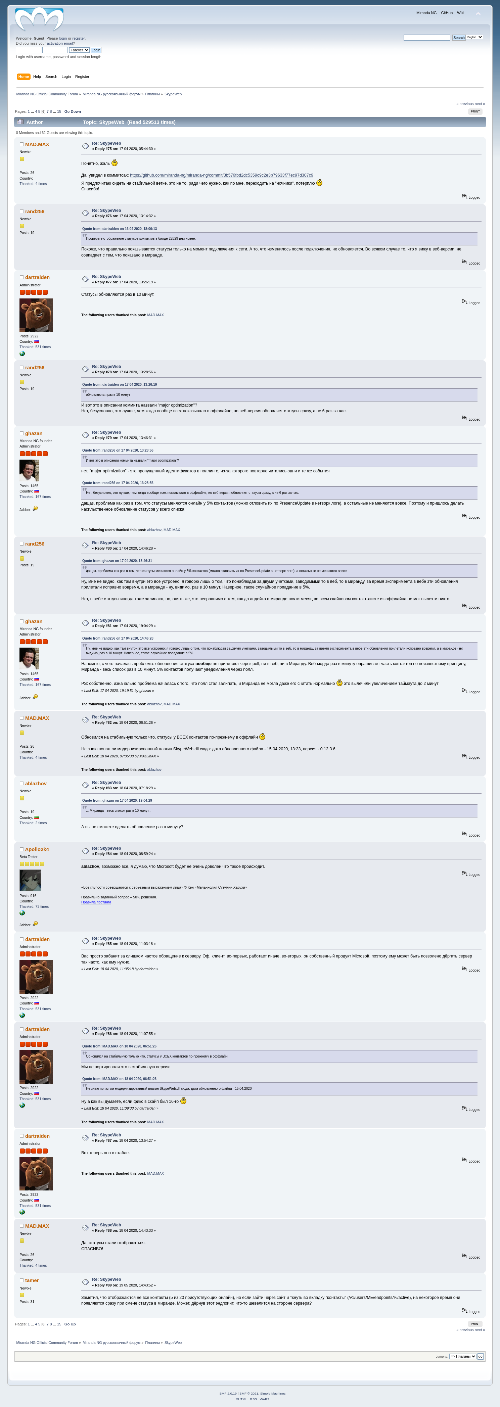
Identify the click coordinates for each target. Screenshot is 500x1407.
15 (59, 111)
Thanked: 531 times (35, 347)
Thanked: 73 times (34, 906)
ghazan (34, 433)
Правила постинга (96, 902)
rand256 (34, 211)
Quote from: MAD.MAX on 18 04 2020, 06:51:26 (119, 1046)
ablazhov (154, 530)
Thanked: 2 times (33, 823)
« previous (465, 104)
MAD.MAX (37, 144)
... (33, 111)
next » (480, 104)
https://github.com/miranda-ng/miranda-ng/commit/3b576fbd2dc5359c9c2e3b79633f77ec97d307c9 (221, 175)
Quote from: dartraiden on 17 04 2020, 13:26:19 (119, 384)
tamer (32, 1280)
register (79, 38)
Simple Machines (273, 1393)
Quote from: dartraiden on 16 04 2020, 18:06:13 (119, 229)
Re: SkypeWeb (106, 143)
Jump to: (442, 1356)
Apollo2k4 (37, 849)
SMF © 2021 (248, 1393)
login (63, 38)
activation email (60, 43)
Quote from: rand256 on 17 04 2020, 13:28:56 (117, 450)
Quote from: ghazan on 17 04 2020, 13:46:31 (117, 561)
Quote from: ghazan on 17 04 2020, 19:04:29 (117, 800)
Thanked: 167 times (35, 497)
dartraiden (37, 277)
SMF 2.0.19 (228, 1393)
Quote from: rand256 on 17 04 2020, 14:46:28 (117, 638)
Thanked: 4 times (33, 184)
